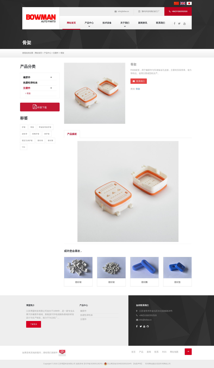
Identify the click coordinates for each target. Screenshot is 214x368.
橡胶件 (26, 77)
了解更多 (33, 324)
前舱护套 (35, 134)
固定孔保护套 (27, 140)
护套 (24, 127)
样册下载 (40, 107)
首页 (133, 352)
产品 (141, 352)
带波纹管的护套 (45, 127)
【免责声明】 (137, 364)
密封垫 (177, 282)
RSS (164, 352)
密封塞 (50, 140)
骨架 (62, 53)
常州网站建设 (150, 364)
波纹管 (24, 134)
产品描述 (72, 134)
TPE (23, 147)
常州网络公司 (165, 364)
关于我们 (124, 23)
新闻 (149, 352)
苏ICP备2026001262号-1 (93, 364)
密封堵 (40, 140)
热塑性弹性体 (30, 82)
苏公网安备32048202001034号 (118, 364)
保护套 (47, 134)
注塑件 (55, 53)
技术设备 (107, 23)
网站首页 (71, 23)
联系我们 (160, 23)
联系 (156, 352)
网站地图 (174, 352)
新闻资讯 (142, 23)
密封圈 (144, 282)
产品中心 (89, 23)
